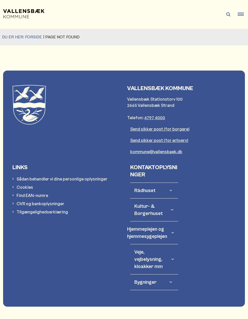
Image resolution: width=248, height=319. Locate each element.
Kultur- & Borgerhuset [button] (148, 209)
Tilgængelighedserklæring (42, 211)
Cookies (25, 187)
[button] (243, 14)
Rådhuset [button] (145, 190)
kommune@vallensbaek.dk (156, 151)
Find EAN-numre (32, 195)
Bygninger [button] (145, 282)
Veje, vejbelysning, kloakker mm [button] (148, 259)
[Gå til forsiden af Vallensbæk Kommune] (22, 14)
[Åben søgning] (228, 14)
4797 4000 (154, 117)
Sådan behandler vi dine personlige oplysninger (62, 179)
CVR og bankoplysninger (40, 203)
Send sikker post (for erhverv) (159, 140)
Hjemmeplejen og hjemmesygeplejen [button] (150, 232)
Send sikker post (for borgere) (160, 129)
